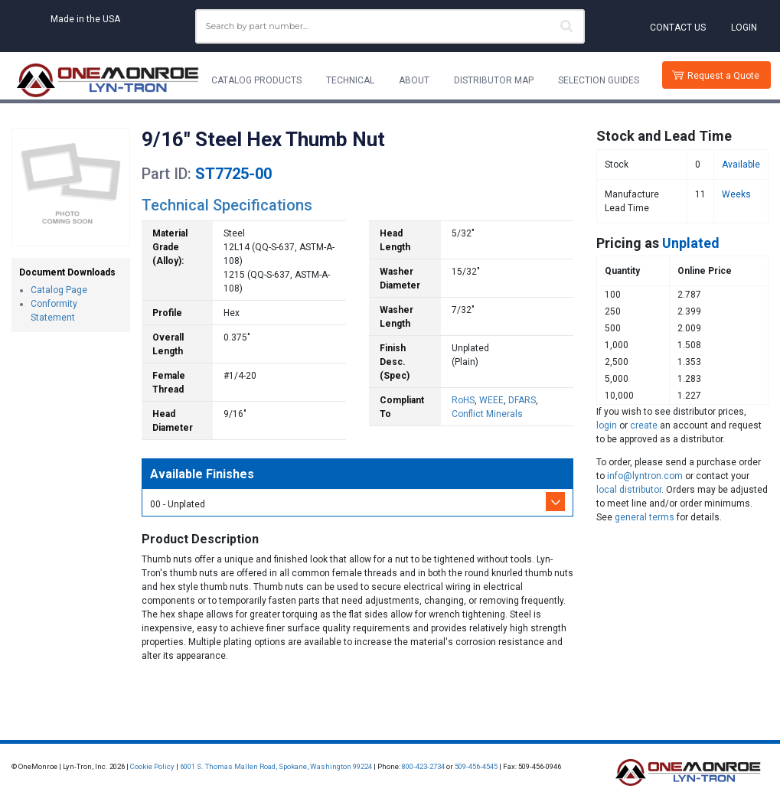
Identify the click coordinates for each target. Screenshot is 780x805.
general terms (644, 517)
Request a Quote (723, 75)
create (644, 425)
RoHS (463, 400)
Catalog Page (59, 290)
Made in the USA (85, 19)
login (606, 425)
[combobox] (390, 26)
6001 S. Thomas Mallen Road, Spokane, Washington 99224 (276, 766)
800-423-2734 (423, 766)
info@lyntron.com (645, 476)
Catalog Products (256, 80)
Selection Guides (598, 80)
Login (744, 27)
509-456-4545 (476, 766)
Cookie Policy (152, 766)
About (414, 80)
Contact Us (678, 27)
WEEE (491, 400)
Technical (350, 80)
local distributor (628, 489)
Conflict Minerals (487, 414)
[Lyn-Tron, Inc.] (108, 80)
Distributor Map (494, 80)
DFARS (522, 400)
